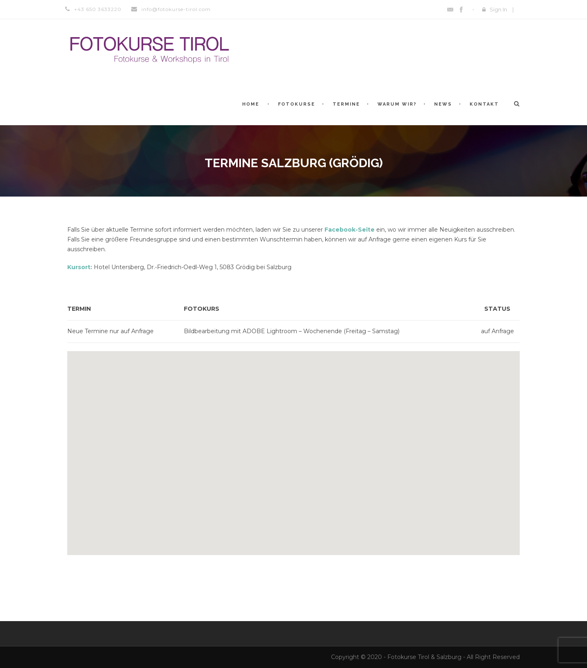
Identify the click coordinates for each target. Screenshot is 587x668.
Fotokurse (296, 104)
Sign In (498, 9)
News (443, 104)
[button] (293, 448)
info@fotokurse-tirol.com (176, 9)
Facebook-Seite (349, 229)
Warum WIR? (397, 104)
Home (250, 104)
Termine (346, 104)
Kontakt (484, 104)
